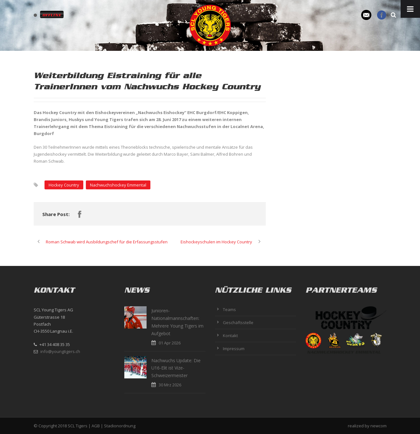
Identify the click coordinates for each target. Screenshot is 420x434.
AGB (96, 426)
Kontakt (230, 335)
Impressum (233, 348)
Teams (229, 309)
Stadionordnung (119, 426)
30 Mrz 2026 (170, 385)
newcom (378, 426)
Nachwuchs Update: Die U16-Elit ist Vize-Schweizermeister (176, 368)
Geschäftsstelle (238, 322)
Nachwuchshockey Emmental (118, 185)
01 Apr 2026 (170, 343)
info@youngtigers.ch (60, 351)
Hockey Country (64, 185)
